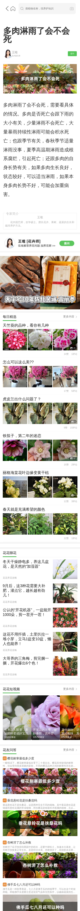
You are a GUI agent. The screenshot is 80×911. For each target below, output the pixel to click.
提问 (72, 29)
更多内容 (68, 229)
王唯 (14, 28)
